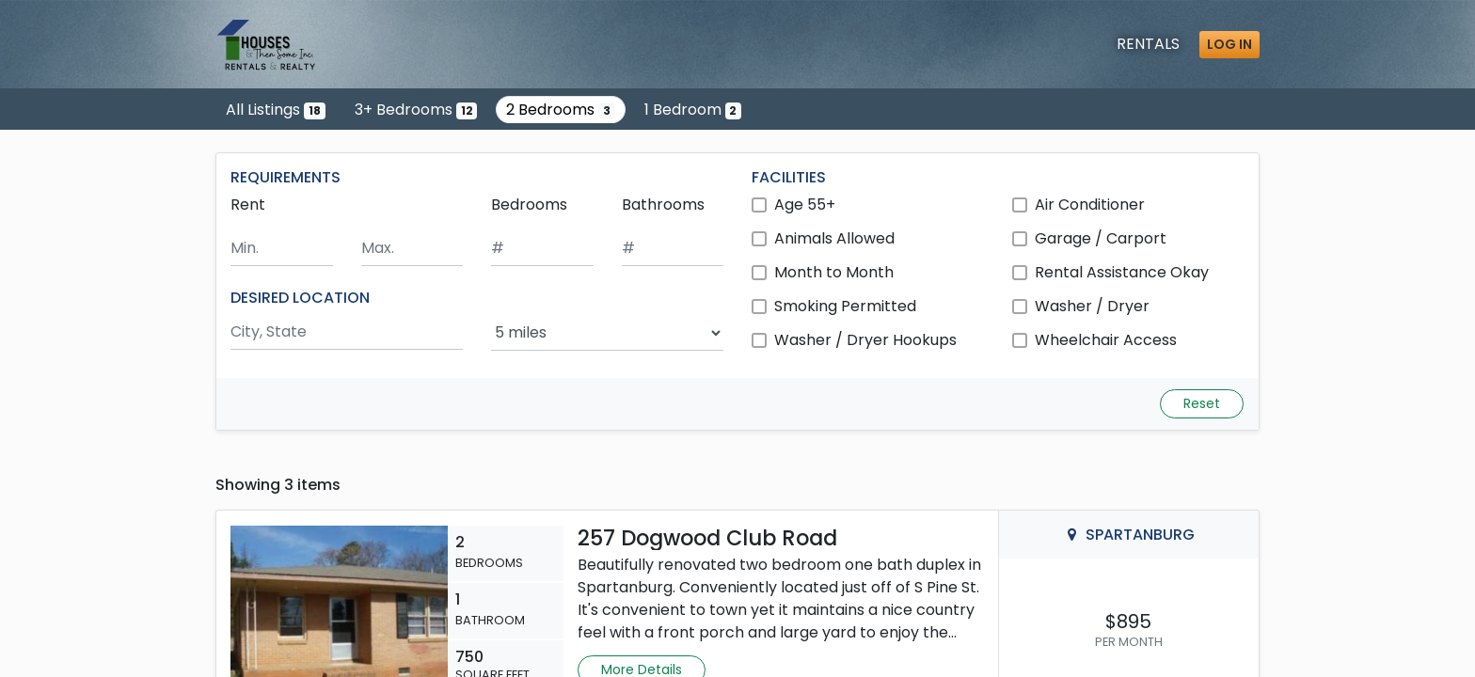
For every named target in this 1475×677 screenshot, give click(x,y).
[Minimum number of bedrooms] (542, 248)
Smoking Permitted (845, 306)
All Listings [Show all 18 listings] (275, 109)
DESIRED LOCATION (300, 298)
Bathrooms (663, 204)
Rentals (1148, 44)
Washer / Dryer (1092, 306)
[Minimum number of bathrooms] (673, 248)
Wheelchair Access (1106, 340)
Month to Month (834, 272)
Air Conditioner (1090, 204)
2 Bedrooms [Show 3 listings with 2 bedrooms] (560, 109)
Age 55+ (804, 204)
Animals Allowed (834, 238)
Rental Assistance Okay (1122, 272)
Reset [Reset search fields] (1201, 403)
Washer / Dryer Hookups (865, 340)
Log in (1229, 44)
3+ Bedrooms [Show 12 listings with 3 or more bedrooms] (416, 109)
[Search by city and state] (346, 332)
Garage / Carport (1100, 238)
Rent (247, 204)
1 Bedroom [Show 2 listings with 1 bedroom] (693, 109)
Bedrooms (529, 204)
